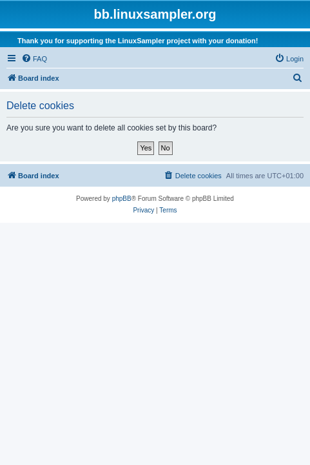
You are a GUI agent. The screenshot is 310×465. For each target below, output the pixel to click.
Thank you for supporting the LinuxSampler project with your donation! (137, 41)
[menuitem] (34, 59)
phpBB (121, 198)
